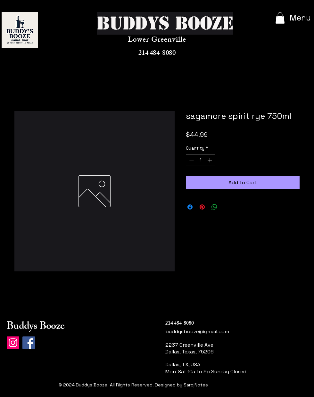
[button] (280, 18)
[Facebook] (28, 342)
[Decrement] (191, 160)
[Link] (190, 392)
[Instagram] (13, 342)
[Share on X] (226, 207)
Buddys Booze (35, 327)
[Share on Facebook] (190, 207)
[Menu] (294, 17)
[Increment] (210, 160)
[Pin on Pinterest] (202, 207)
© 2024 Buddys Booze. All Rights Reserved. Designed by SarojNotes (133, 385)
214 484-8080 (157, 54)
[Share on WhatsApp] (214, 207)
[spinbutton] (200, 160)
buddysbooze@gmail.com (197, 331)
